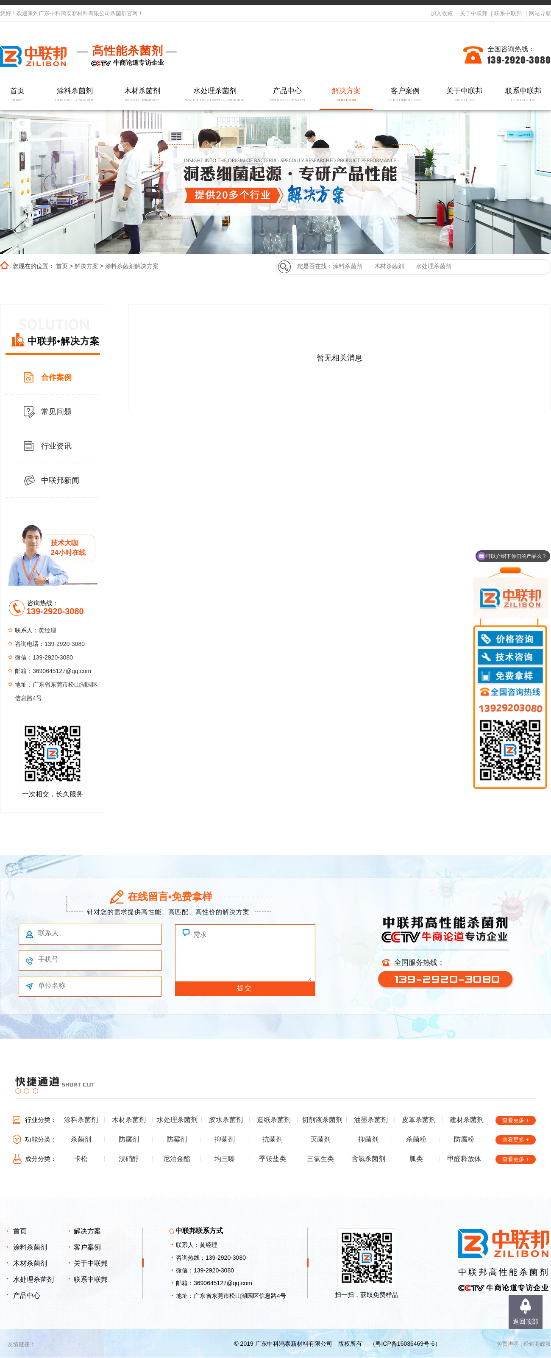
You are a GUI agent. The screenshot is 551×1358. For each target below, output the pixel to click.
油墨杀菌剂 (371, 1119)
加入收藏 (442, 13)
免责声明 (508, 1344)
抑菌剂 (224, 1139)
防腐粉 (464, 1139)
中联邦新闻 (60, 480)
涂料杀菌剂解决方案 (132, 266)
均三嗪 (224, 1158)
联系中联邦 (508, 13)
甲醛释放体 (464, 1158)
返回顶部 (525, 1321)
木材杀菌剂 (142, 95)
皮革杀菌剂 (419, 1119)
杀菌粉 (416, 1139)
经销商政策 (537, 1344)
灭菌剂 (320, 1139)
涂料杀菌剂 (75, 95)
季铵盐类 (272, 1158)
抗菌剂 (272, 1139)
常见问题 (56, 411)
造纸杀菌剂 (274, 1119)
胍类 (416, 1158)
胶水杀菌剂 (226, 1119)
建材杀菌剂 (467, 1119)
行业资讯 (56, 446)
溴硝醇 (129, 1158)
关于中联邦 (473, 13)
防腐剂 (129, 1139)
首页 (17, 95)
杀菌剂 (81, 1139)
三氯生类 (320, 1158)
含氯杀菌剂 (368, 1158)
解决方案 (346, 95)
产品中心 (287, 95)
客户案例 (405, 95)
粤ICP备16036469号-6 (405, 1343)
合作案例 (56, 377)
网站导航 (540, 13)
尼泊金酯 (176, 1158)
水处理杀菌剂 (214, 95)
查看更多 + (515, 1120)
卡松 (81, 1158)
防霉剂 (177, 1139)
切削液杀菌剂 (322, 1119)
